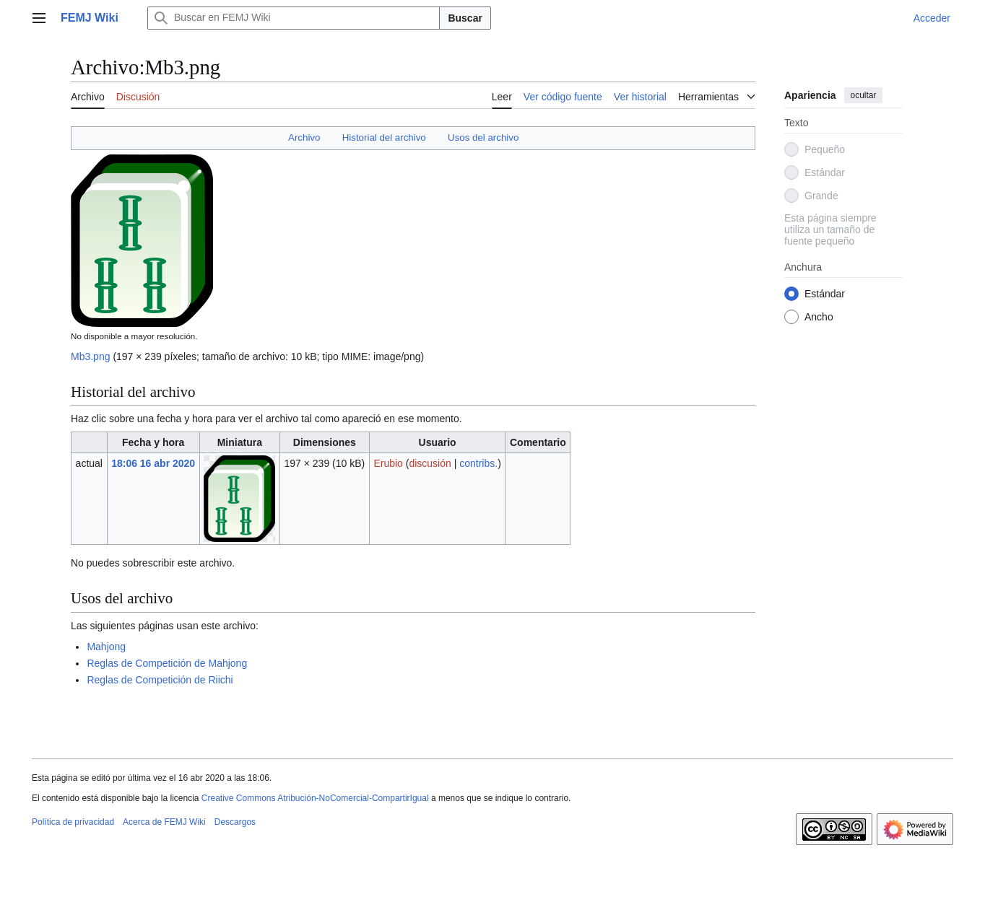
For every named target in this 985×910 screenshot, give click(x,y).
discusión (430, 463)
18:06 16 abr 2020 (153, 463)
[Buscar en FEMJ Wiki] (294, 18)
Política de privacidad (73, 822)
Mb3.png (90, 356)
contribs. (478, 463)
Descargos (235, 822)
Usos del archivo (483, 137)
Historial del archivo (384, 137)
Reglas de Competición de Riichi (160, 680)
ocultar (863, 95)
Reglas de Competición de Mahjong (167, 663)
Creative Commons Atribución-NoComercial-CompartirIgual (315, 798)
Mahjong (106, 646)
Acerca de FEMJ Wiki (164, 822)
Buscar (465, 18)
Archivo (304, 137)
